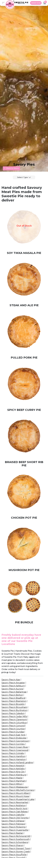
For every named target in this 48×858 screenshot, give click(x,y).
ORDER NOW (36, 3)
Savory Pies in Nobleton (14, 805)
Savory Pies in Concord (13, 725)
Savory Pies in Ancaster (13, 682)
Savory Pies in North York (14, 808)
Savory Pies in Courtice (13, 729)
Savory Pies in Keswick (13, 765)
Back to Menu (11, 168)
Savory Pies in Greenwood (15, 750)
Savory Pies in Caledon (13, 713)
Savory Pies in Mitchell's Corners (18, 790)
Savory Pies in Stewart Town (16, 848)
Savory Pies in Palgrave (13, 824)
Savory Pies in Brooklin (13, 704)
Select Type (22, 177)
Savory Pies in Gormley (13, 744)
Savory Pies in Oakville (13, 814)
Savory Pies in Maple (12, 778)
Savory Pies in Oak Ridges (15, 811)
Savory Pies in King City (13, 772)
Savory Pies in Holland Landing (17, 762)
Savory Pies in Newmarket (15, 802)
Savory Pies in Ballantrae (14, 692)
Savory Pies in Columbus (14, 722)
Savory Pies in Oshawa (13, 821)
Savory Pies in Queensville (15, 830)
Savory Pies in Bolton (12, 695)
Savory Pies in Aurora (12, 689)
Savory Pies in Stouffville (14, 854)
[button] (3, 3)
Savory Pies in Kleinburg (14, 775)
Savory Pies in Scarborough (16, 839)
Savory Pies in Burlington (14, 710)
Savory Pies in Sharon (12, 845)
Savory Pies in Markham (14, 781)
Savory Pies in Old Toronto (15, 818)
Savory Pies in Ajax (11, 679)
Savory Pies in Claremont (14, 719)
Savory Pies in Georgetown (15, 741)
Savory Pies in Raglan (12, 833)
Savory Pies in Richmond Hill (16, 836)
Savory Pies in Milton (12, 784)
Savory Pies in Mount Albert (16, 793)
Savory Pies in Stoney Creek (16, 851)
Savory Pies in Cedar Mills (14, 716)
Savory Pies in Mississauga (14, 787)
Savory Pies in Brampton (14, 701)
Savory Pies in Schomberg (15, 842)
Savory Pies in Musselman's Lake (18, 799)
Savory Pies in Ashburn (13, 686)
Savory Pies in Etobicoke (14, 738)
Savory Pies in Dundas (13, 732)
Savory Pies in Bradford (13, 698)
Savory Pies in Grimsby (13, 753)
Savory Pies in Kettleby (13, 768)
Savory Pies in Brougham (14, 707)
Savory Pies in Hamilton (13, 756)
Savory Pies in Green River (15, 747)
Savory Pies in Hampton (14, 759)
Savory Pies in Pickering (14, 827)
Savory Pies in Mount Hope (15, 796)
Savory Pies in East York (13, 735)
